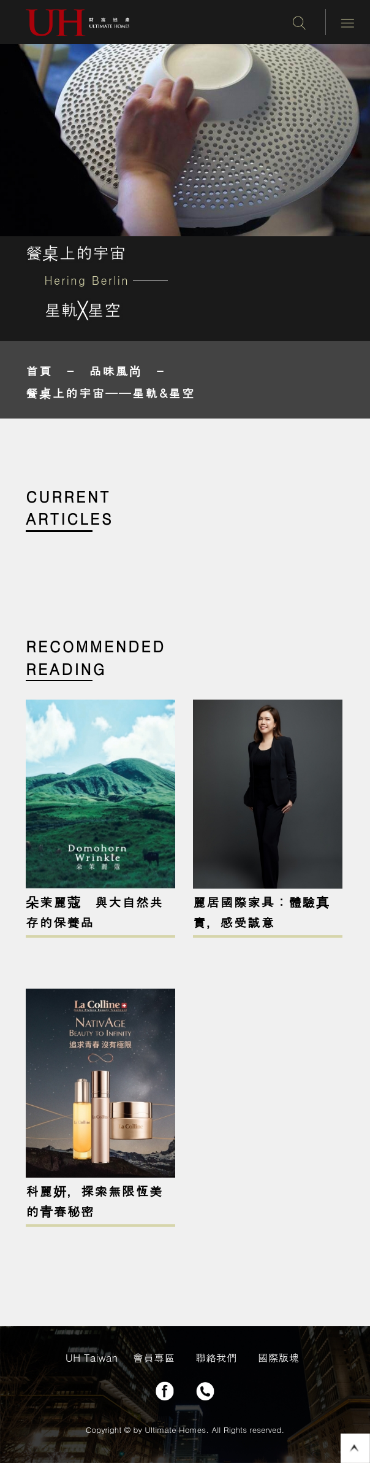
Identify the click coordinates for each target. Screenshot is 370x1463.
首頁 (39, 370)
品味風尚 (116, 370)
